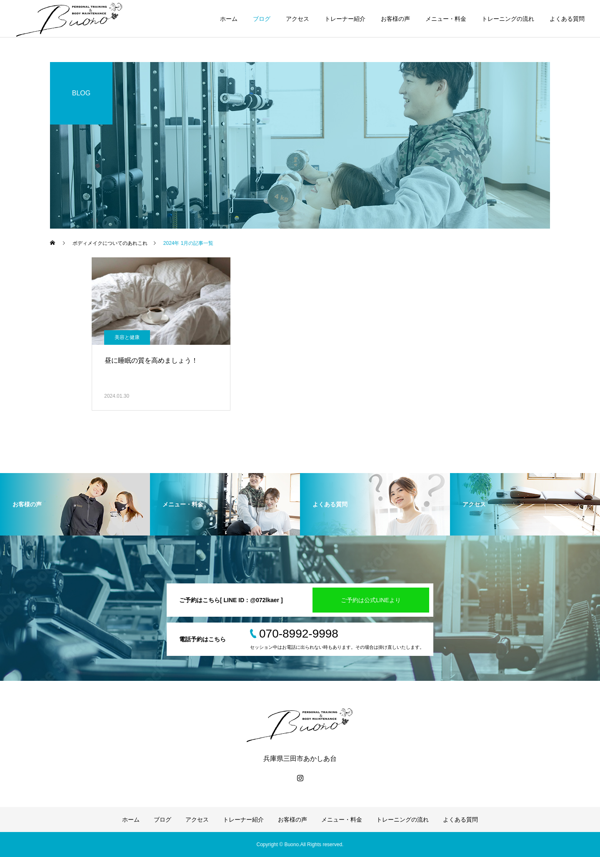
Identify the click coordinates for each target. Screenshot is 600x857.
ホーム (229, 18)
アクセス (297, 18)
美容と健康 (127, 337)
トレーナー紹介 (345, 18)
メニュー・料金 (445, 18)
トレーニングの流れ (508, 18)
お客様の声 (395, 18)
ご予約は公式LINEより (370, 600)
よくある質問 (567, 18)
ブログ (261, 18)
